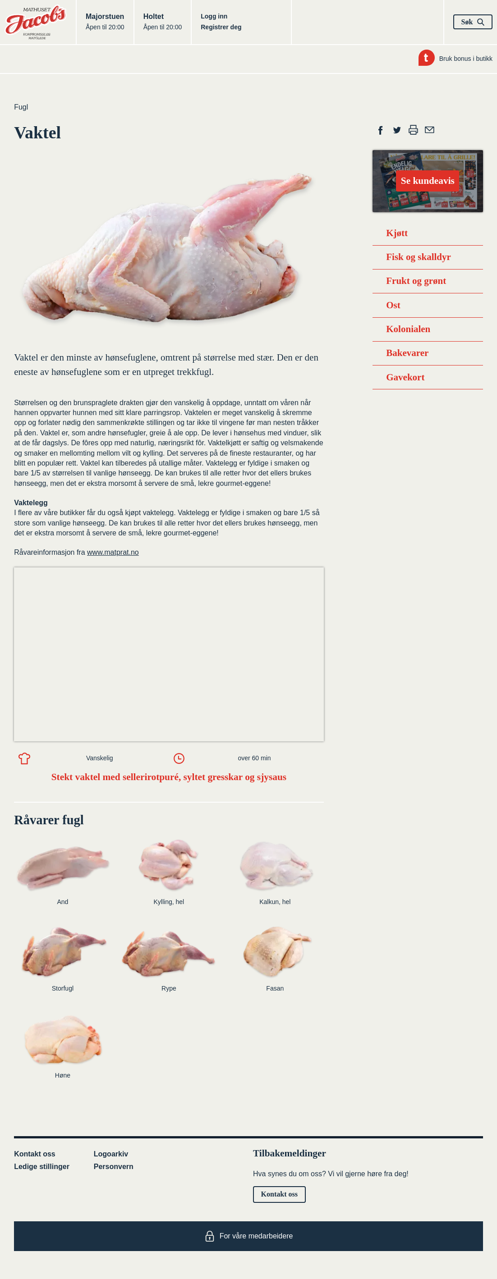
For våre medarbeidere (248, 1236)
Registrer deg (221, 27)
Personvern (113, 1166)
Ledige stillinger (41, 1166)
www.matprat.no (113, 552)
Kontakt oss (34, 1154)
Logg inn (214, 16)
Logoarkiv (111, 1154)
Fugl (21, 107)
